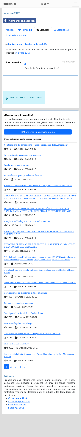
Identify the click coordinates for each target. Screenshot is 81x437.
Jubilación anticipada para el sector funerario (23, 175)
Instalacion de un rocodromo (16, 165)
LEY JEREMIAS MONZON (16, 344)
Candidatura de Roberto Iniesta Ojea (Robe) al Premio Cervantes (32, 333)
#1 (25, 64)
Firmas (25, 29)
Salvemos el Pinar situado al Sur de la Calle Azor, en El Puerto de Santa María (38, 185)
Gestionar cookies (17, 404)
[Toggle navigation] (75, 3)
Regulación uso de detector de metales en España (25, 293)
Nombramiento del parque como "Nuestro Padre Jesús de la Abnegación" (36, 145)
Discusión (43, 29)
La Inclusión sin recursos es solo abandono (22, 155)
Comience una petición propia (38, 131)
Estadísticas (61, 29)
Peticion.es (9, 4)
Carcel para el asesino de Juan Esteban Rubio (23, 313)
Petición (9, 29)
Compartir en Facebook (19, 20)
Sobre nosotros (16, 407)
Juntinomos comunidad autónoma (18, 303)
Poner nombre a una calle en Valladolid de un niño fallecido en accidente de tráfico (40, 282)
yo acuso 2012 (22, 52)
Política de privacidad (16, 35)
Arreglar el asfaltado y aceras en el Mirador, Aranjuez (27, 221)
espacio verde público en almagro (18, 323)
